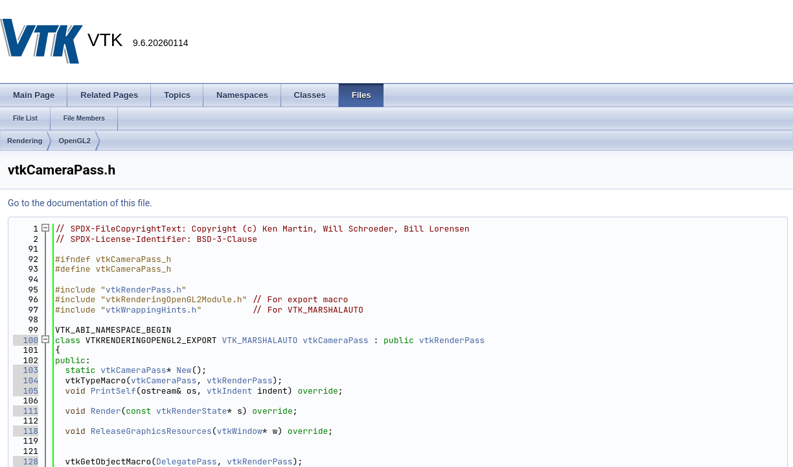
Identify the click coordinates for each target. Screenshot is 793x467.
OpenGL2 (74, 141)
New (183, 370)
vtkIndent (229, 390)
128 (25, 461)
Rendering (24, 141)
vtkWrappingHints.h (151, 309)
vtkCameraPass (335, 340)
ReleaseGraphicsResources (151, 431)
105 (25, 390)
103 (25, 370)
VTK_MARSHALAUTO (259, 340)
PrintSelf (113, 390)
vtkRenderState (191, 410)
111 (25, 410)
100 (25, 340)
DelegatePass (186, 461)
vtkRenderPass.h (143, 289)
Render (106, 410)
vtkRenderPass (452, 340)
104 (25, 380)
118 (25, 431)
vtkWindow (239, 431)
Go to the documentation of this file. (80, 203)
